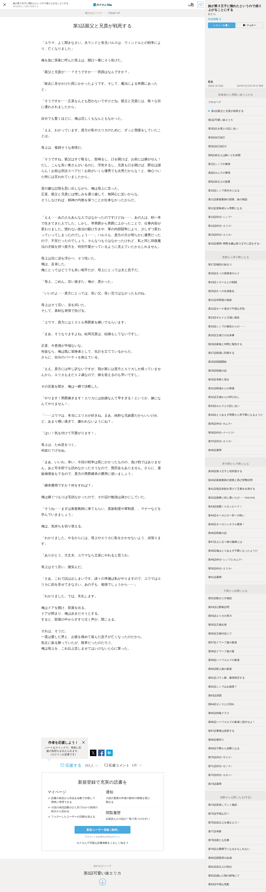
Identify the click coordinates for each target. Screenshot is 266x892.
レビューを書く (222, 25)
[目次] (201, 4)
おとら (212, 13)
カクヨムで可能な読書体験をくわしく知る (102, 842)
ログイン (115, 836)
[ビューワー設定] (191, 4)
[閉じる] (83, 742)
